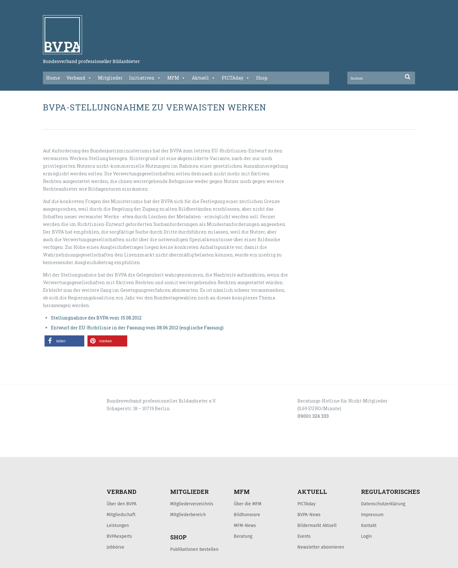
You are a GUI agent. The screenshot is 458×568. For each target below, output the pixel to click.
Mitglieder (110, 78)
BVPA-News (309, 514)
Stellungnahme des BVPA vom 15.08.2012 (96, 318)
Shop (261, 78)
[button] (64, 341)
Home (53, 78)
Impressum (372, 514)
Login (366, 536)
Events (304, 536)
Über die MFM (247, 504)
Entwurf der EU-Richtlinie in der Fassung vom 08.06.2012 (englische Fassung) (137, 328)
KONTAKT (88, 450)
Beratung (243, 536)
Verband (79, 78)
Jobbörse (115, 547)
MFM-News (245, 525)
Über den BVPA (121, 504)
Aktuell (203, 78)
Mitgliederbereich (188, 514)
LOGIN (67, 450)
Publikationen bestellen (194, 549)
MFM (176, 78)
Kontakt (369, 525)
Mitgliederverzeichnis (191, 504)
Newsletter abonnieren (320, 547)
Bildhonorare (247, 514)
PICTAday (236, 78)
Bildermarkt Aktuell (317, 525)
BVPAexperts (119, 536)
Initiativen (145, 78)
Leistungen (118, 525)
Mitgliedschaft (121, 514)
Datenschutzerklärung (383, 504)
